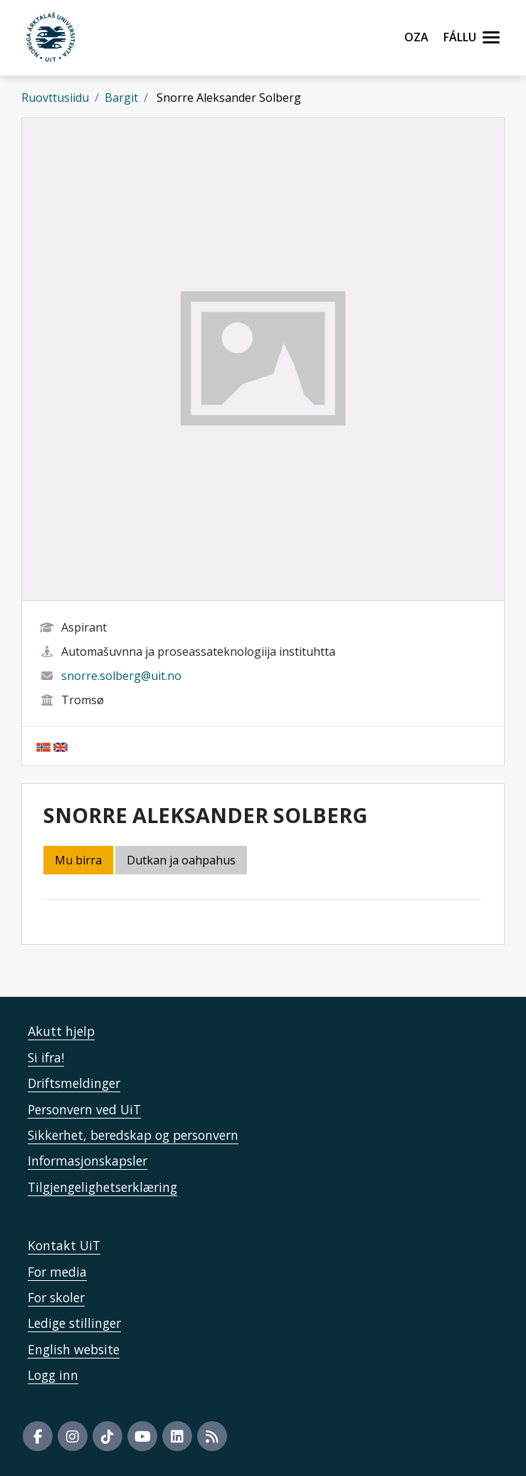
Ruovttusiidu (55, 97)
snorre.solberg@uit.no (121, 676)
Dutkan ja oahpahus (181, 860)
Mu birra (78, 860)
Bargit (121, 97)
